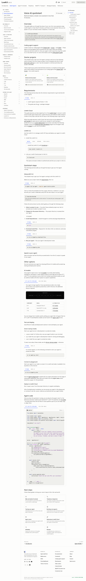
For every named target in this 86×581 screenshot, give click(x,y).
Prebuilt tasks (12, 56)
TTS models (55, 310)
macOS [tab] (28, 141)
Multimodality (6, 24)
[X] (27, 561)
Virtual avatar (12, 89)
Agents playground (33, 376)
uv (39, 104)
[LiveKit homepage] (25, 552)
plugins (30, 126)
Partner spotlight (7, 92)
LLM (12, 81)
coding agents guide (57, 52)
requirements (44, 179)
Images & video (12, 31)
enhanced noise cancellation (42, 124)
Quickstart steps (73, 22)
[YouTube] (31, 561)
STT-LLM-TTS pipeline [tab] (31, 281)
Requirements (72, 17)
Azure (12, 97)
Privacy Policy (40, 578)
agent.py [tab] (29, 410)
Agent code (56, 317)
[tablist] (45, 98)
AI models (43, 273)
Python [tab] (27, 183)
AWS (12, 99)
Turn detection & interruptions (12, 48)
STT (12, 83)
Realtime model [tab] (43, 281)
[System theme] (30, 565)
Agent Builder (60, 38)
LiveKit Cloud (53, 113)
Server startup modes (52, 342)
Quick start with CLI (29, 63)
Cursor (53, 47)
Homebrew (45, 145)
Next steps (71, 33)
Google (12, 96)
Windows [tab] (39, 141)
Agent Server (6, 61)
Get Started (6, 9)
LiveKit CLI (72, 20)
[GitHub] (25, 561)
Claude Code (47, 47)
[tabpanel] (45, 103)
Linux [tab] (33, 141)
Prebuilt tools (12, 58)
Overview (71, 12)
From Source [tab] (46, 141)
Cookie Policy (34, 578)
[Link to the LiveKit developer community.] (59, 2)
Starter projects (73, 15)
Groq (12, 103)
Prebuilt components (8, 54)
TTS (12, 85)
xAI (12, 101)
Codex (60, 47)
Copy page (59, 13)
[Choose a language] (61, 410)
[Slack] (29, 561)
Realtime (12, 87)
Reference (5, 108)
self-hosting (27, 121)
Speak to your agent (75, 25)
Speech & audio (12, 27)
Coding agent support (75, 14)
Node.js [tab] (33, 183)
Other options (72, 27)
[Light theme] (25, 565)
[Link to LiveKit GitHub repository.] (56, 2)
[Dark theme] (27, 565)
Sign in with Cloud (80, 2)
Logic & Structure (7, 34)
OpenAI (12, 94)
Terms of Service (27, 578)
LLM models (55, 308)
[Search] (68, 2)
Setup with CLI (73, 24)
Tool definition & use (12, 44)
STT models (55, 305)
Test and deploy (74, 30)
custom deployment (40, 122)
